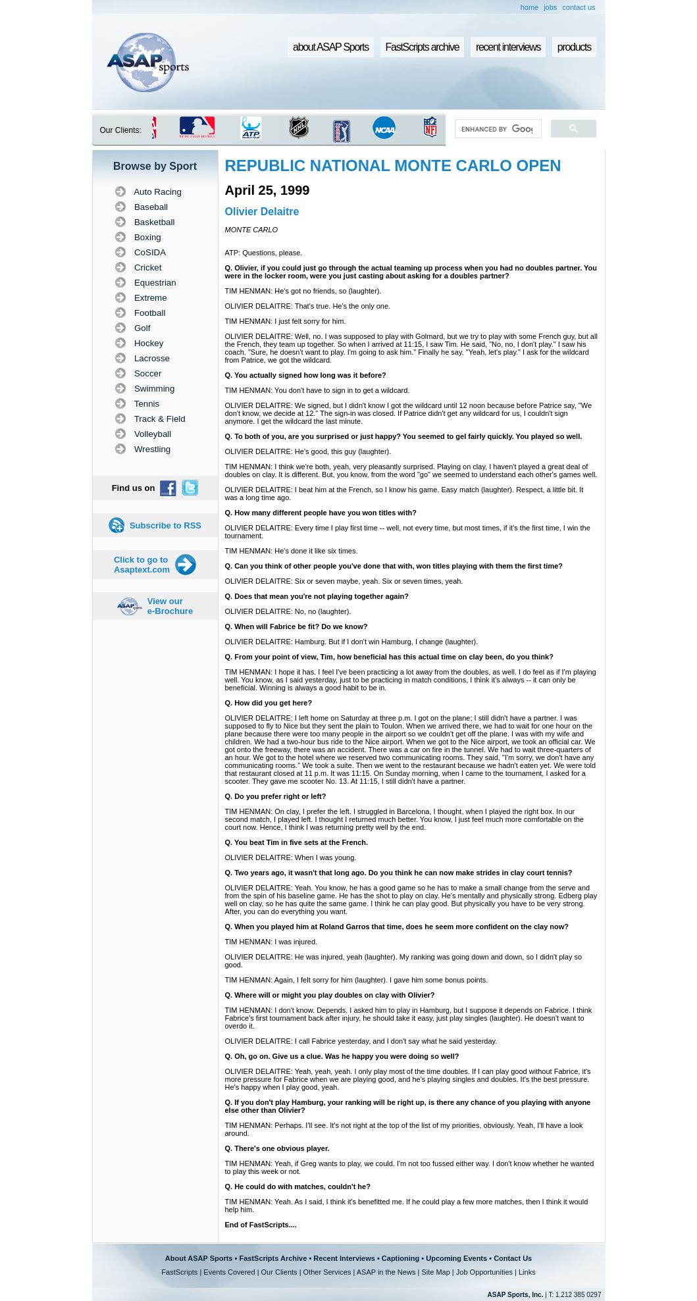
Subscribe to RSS (165, 525)
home (530, 7)
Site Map (435, 1272)
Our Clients (279, 1272)
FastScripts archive (422, 47)
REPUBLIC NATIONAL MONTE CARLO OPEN (393, 165)
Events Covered (229, 1272)
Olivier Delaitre (262, 211)
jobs (550, 7)
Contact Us (513, 1258)
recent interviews (508, 47)
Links (527, 1272)
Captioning (400, 1258)
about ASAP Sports (331, 47)
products (574, 47)
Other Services (327, 1272)
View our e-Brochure (170, 606)
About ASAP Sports (199, 1258)
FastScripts (179, 1272)
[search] (496, 129)
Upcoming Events (456, 1258)
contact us (578, 7)
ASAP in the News (386, 1272)
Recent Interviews (344, 1258)
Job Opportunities (484, 1272)
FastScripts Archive (273, 1258)
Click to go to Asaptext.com (142, 564)
